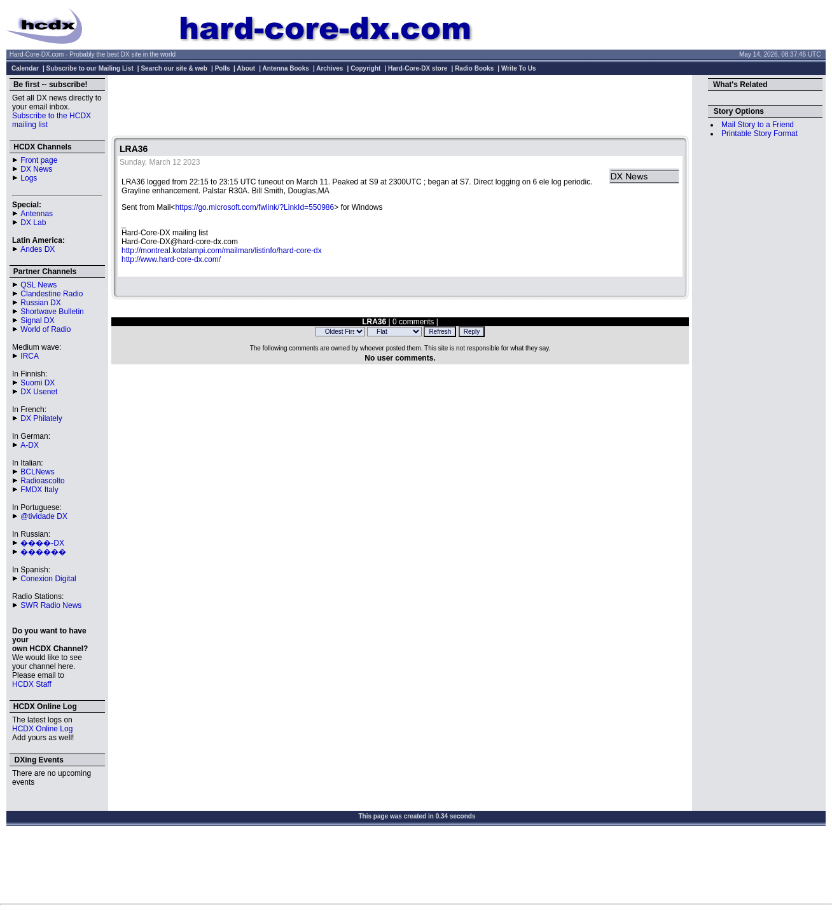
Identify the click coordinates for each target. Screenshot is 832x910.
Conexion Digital (48, 578)
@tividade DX (43, 516)
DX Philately (41, 418)
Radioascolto (42, 480)
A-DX (29, 445)
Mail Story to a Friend (757, 124)
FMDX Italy (39, 489)
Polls (222, 68)
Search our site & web (174, 68)
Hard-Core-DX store (417, 68)
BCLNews (37, 471)
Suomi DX (37, 382)
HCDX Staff (32, 684)
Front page (38, 160)
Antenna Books (286, 68)
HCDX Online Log (42, 728)
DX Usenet (38, 391)
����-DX (42, 543)
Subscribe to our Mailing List (90, 68)
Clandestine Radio (51, 293)
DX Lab (33, 222)
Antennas (36, 213)
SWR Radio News (50, 605)
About (246, 68)
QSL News (38, 284)
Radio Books (474, 68)
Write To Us (518, 68)
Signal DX (37, 320)
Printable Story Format (759, 133)
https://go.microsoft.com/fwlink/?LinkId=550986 (254, 207)
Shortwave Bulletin (51, 311)
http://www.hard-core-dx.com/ (171, 259)
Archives (329, 68)
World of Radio (45, 329)
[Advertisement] (400, 106)
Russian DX (40, 302)
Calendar (25, 68)
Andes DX (37, 249)
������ (43, 552)
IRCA (29, 356)
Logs (28, 178)
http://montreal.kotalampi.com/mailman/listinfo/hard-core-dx (221, 250)
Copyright (365, 68)
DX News (36, 169)
